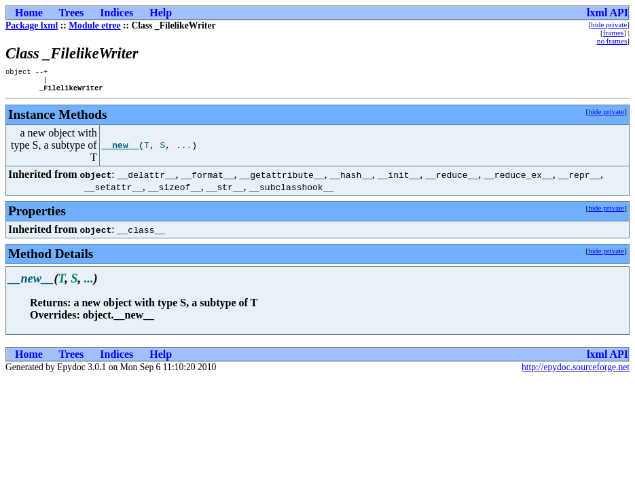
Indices (116, 12)
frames (613, 33)
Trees (71, 12)
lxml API (607, 12)
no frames (612, 41)
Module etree (94, 25)
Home (29, 12)
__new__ (120, 149)
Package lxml (31, 25)
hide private (609, 24)
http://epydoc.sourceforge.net (576, 371)
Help (160, 12)
